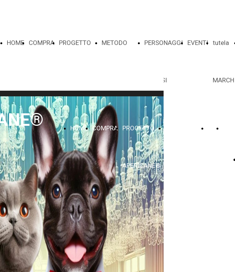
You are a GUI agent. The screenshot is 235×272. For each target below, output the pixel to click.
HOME (15, 42)
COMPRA (41, 42)
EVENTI (197, 42)
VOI (213, 128)
